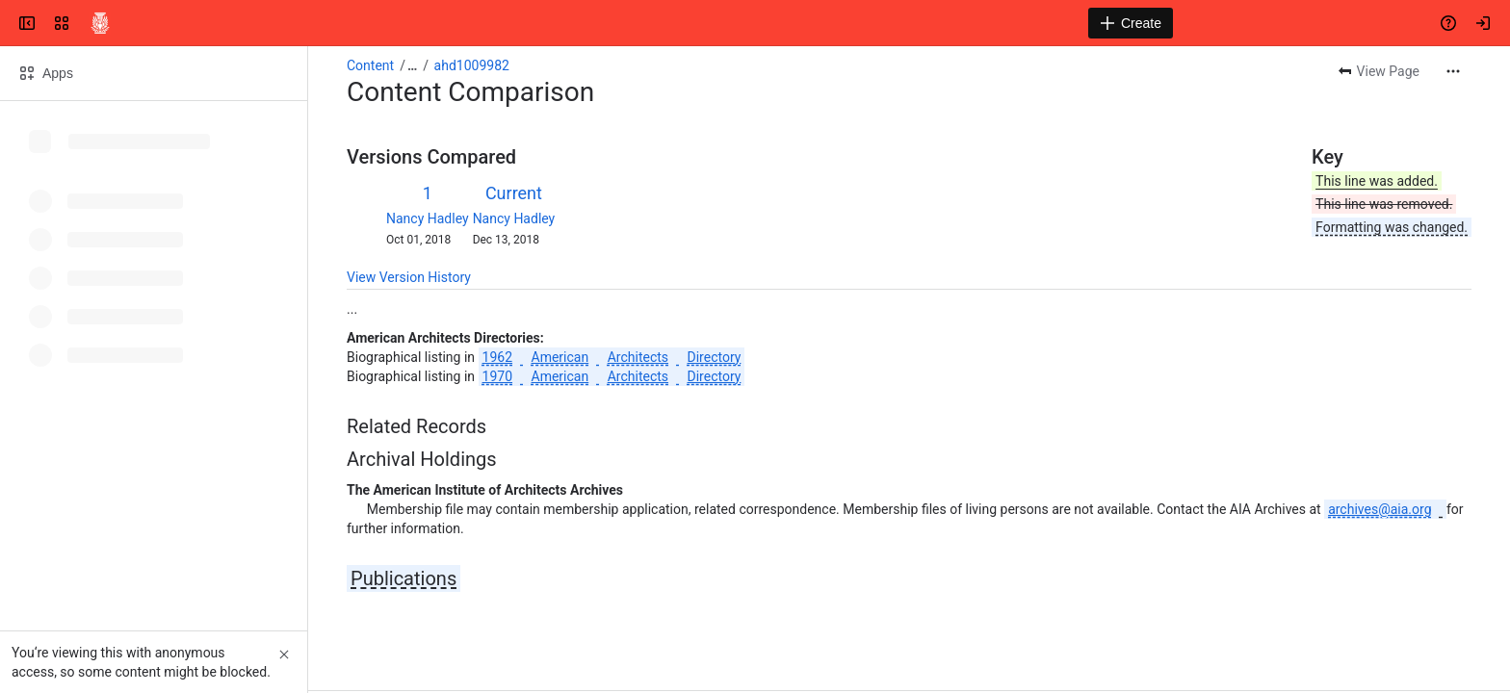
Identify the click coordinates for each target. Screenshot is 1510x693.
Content (370, 65)
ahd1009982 (471, 65)
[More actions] (1453, 71)
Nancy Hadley (427, 218)
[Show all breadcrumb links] (412, 65)
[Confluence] (100, 23)
